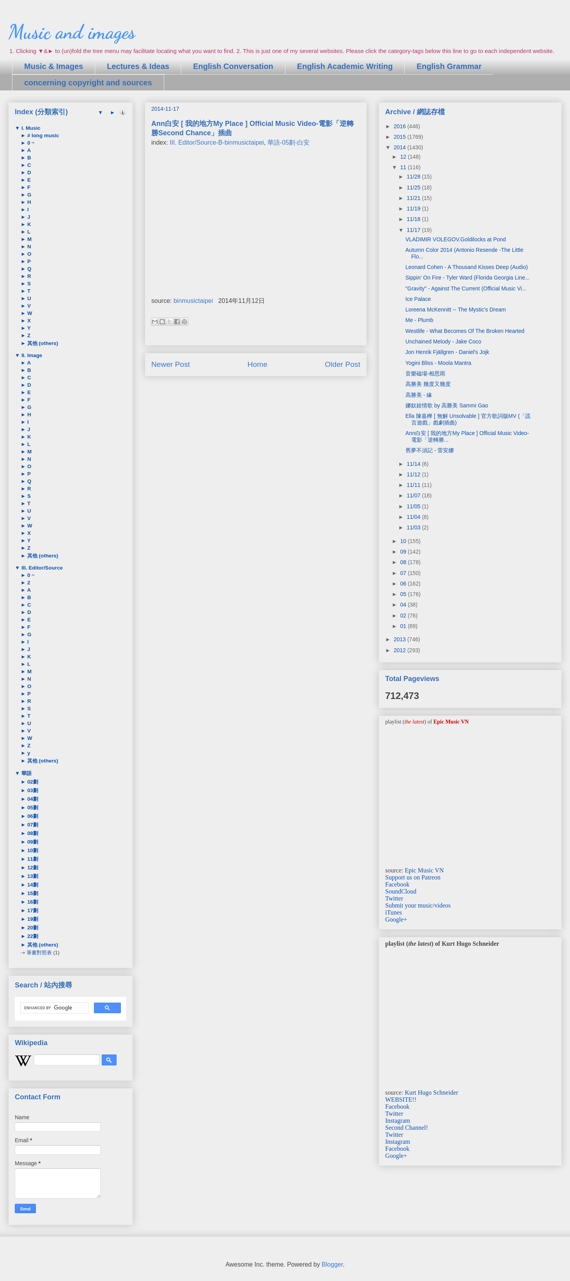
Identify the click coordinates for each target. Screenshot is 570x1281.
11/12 (414, 474)
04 (403, 605)
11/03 (414, 527)
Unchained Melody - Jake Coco (443, 341)
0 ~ (30, 143)
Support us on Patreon (413, 877)
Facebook (397, 884)
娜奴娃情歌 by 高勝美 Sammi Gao (446, 405)
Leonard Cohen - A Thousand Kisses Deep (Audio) (466, 267)
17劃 (32, 910)
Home (257, 364)
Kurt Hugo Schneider (431, 1092)
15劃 (32, 893)
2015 (400, 137)
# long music (42, 135)
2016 (400, 126)
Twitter (394, 898)
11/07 (414, 495)
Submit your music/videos (418, 905)
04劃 (32, 799)
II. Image (31, 355)
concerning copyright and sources (88, 82)
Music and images (72, 32)
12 (403, 157)
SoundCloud (400, 891)
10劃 (32, 850)
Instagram (397, 1120)
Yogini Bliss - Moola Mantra (438, 363)
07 (403, 573)
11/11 (414, 485)
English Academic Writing (345, 66)
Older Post (342, 364)
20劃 (32, 928)
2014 (400, 147)
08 (403, 562)
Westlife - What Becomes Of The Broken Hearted (464, 331)
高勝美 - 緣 (418, 395)
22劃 (32, 936)
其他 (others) (42, 343)
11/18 (414, 219)
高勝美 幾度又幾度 (428, 384)
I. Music (30, 128)
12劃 (32, 868)
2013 (400, 639)
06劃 (32, 816)
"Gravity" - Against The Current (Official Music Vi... (465, 288)
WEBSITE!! (400, 1099)
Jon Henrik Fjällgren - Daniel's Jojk (447, 352)
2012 (400, 650)
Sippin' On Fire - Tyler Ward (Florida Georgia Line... (467, 277)
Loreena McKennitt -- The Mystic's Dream (455, 309)
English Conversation (233, 66)
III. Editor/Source (41, 568)
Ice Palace (418, 299)
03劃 (32, 790)
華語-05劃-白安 (288, 142)
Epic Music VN (424, 870)
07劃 (32, 825)
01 (403, 626)
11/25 (414, 187)
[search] (53, 1008)
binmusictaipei (193, 300)
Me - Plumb (419, 320)
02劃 (32, 782)
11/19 (414, 208)
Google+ (396, 919)
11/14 (414, 464)
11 (403, 167)
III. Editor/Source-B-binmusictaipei (217, 142)
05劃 (32, 807)
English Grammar (448, 66)
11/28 (414, 176)
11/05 (414, 506)
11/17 (414, 230)
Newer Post (170, 364)
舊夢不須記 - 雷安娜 (429, 450)
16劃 (32, 902)
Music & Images (53, 66)
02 (403, 615)
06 (403, 583)
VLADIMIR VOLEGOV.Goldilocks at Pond (455, 239)
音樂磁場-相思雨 (425, 373)
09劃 (32, 842)
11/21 (414, 198)
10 (403, 541)
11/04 (414, 517)
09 (403, 551)
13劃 (32, 876)
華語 (26, 773)
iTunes (393, 912)
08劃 (32, 833)
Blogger (332, 1264)
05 (403, 594)
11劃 (32, 859)
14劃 (32, 885)
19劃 (32, 919)
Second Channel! (406, 1127)
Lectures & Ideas (138, 66)
